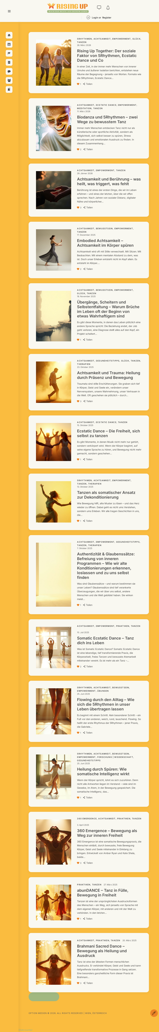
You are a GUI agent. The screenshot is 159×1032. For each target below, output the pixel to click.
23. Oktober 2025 (85, 367)
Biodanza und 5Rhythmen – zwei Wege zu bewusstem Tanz (107, 119)
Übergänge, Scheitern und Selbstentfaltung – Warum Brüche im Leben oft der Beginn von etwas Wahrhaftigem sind (108, 309)
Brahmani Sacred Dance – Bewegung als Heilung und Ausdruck (102, 951)
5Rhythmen (84, 39)
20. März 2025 (129, 940)
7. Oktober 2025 (84, 548)
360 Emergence (87, 818)
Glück (136, 39)
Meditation (84, 108)
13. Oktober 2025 (85, 486)
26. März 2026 (84, 45)
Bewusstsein (104, 228)
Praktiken (122, 626)
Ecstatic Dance (106, 105)
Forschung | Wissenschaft (115, 757)
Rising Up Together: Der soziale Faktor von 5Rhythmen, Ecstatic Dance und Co (107, 56)
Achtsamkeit (102, 39)
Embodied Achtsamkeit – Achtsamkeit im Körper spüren (105, 243)
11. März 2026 (83, 111)
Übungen (103, 691)
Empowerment (121, 39)
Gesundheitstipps (107, 360)
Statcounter (26, 1029)
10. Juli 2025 (83, 632)
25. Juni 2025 (83, 694)
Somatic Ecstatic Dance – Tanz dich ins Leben (105, 640)
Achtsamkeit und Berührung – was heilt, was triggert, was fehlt (109, 181)
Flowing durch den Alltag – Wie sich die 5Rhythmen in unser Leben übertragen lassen (105, 704)
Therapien (83, 364)
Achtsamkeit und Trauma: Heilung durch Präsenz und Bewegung (108, 375)
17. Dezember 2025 (86, 235)
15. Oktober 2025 (85, 425)
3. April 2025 (83, 825)
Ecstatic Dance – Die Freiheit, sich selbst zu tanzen (108, 433)
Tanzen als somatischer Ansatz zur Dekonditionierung (106, 495)
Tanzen (81, 42)
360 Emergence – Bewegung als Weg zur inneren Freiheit (107, 833)
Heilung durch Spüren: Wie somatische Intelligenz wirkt (103, 771)
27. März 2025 (110, 884)
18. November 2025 (86, 296)
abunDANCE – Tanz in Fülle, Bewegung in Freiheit (102, 892)
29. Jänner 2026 (85, 173)
